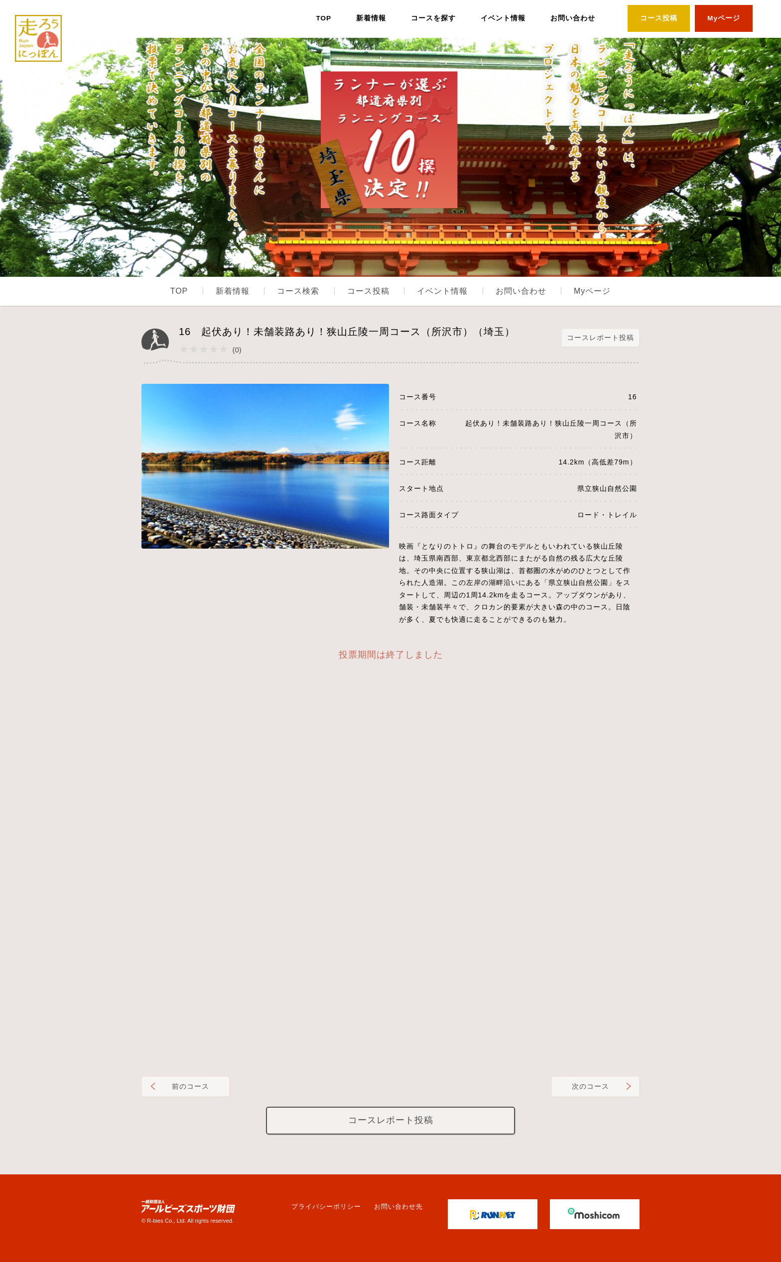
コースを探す (433, 18)
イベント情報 (503, 18)
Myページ (723, 18)
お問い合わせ (572, 18)
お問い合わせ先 (398, 1206)
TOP (323, 18)
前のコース (190, 1086)
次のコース (590, 1086)
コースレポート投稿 (600, 338)
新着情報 (371, 18)
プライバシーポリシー (326, 1206)
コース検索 (298, 291)
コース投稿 (658, 18)
